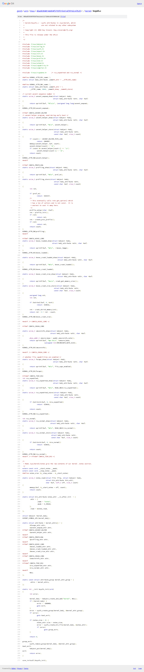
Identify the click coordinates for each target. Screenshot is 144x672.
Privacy (19, 668)
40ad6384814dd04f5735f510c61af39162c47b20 (59, 11)
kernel (88, 11)
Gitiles (13, 668)
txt (134, 668)
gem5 (19, 11)
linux (32, 11)
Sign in (139, 3)
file (63, 16)
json (140, 668)
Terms (26, 668)
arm (26, 11)
